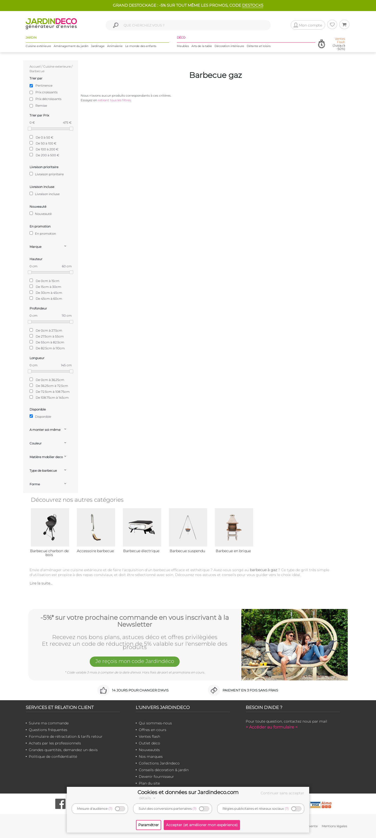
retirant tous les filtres (114, 100)
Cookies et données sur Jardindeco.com (188, 792)
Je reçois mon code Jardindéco (134, 661)
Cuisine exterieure (57, 66)
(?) (110, 808)
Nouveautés (149, 750)
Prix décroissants (48, 99)
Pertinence (43, 85)
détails (148, 798)
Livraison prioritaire (47, 174)
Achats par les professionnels (55, 743)
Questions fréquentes (48, 729)
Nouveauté (41, 214)
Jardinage (98, 46)
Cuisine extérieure (38, 46)
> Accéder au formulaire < (272, 727)
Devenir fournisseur (156, 776)
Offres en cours (152, 729)
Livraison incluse (45, 194)
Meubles (183, 46)
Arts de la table (201, 46)
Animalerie (115, 46)
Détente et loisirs (258, 46)
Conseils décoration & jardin (164, 770)
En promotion (43, 233)
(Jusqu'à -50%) (339, 44)
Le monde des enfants (140, 46)
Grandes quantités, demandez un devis (63, 750)
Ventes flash (149, 736)
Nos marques (151, 756)
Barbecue (37, 71)
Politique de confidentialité (53, 756)
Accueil (35, 66)
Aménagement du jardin (71, 46)
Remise (41, 105)
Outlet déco (149, 743)
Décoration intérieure (229, 46)
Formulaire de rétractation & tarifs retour (66, 736)
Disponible (40, 416)
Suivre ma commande (49, 723)
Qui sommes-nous (155, 723)
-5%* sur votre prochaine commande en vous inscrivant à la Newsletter (134, 621)
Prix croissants (46, 92)
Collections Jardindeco (159, 763)
